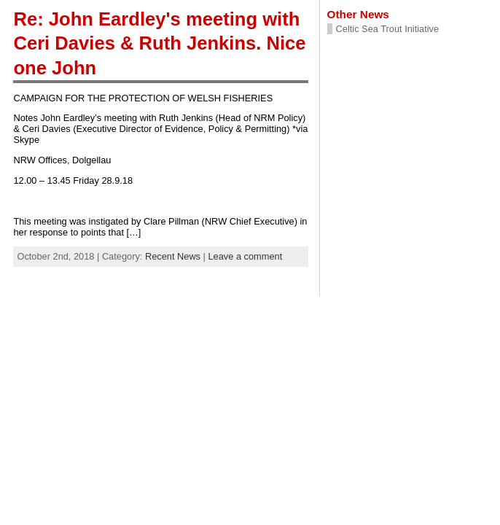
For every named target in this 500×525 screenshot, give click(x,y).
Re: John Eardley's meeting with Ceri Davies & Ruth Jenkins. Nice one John (159, 43)
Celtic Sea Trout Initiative (388, 28)
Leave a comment (245, 256)
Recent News (172, 256)
